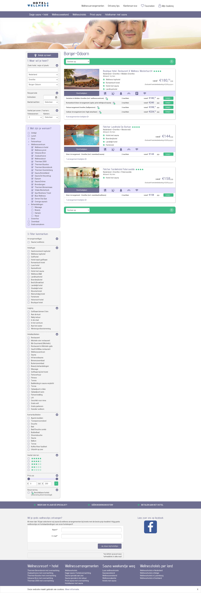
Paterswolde (126, 172)
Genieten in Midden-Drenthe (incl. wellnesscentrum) (87, 98)
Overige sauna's (41, 201)
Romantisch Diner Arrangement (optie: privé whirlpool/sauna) (90, 103)
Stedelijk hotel (36, 288)
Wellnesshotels (79, 14)
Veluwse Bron (40, 153)
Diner (33, 138)
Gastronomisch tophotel (40, 251)
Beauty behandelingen (40, 366)
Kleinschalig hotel (38, 294)
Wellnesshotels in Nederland (151, 570)
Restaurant (35, 337)
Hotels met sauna (109, 580)
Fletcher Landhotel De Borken (117, 126)
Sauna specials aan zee (74, 575)
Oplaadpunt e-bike (38, 389)
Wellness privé (40, 150)
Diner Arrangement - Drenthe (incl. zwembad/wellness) (86, 195)
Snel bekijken (81, 93)
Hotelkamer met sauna (116, 14)
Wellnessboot (40, 158)
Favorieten (148, 5)
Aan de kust (36, 314)
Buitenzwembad (37, 363)
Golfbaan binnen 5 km (39, 311)
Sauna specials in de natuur (76, 578)
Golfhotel (34, 257)
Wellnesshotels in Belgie (149, 573)
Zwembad (35, 221)
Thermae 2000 (41, 161)
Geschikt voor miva (38, 400)
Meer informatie (72, 589)
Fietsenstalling (37, 394)
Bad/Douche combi (38, 429)
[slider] (28, 479)
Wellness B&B (36, 274)
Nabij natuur (36, 317)
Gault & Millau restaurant (40, 349)
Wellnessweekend (60, 14)
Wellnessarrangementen (92, 5)
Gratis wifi (35, 403)
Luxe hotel (35, 265)
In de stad (35, 320)
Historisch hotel (37, 299)
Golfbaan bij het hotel (39, 372)
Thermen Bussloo (42, 164)
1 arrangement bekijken (76, 159)
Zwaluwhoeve (40, 156)
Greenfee (35, 218)
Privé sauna (95, 14)
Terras (33, 386)
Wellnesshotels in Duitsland (151, 578)
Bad (32, 426)
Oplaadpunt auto (37, 392)
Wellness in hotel (41, 147)
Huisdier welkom (37, 409)
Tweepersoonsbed (38, 421)
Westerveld (125, 129)
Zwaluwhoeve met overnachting (40, 573)
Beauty (37, 210)
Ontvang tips (114, 5)
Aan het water (36, 326)
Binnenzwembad (37, 360)
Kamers (46, 113)
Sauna (33, 354)
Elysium (38, 178)
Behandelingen (37, 204)
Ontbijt (34, 133)
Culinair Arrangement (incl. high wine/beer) (84, 112)
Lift (32, 397)
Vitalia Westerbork (42, 190)
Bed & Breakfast (37, 282)
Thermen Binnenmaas (43, 187)
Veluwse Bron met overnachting (40, 578)
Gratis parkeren (37, 406)
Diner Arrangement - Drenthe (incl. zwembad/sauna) (85, 154)
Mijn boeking (166, 5)
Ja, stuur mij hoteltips (109, 546)
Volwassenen (32, 113)
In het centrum (37, 323)
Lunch (33, 136)
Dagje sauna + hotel (38, 14)
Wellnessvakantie (109, 578)
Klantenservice (130, 5)
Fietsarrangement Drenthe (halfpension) (83, 107)
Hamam (38, 213)
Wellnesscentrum (38, 144)
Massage (38, 207)
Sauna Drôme (40, 181)
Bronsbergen (40, 184)
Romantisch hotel (38, 262)
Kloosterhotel (36, 291)
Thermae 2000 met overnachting (40, 580)
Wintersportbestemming (41, 328)
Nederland (107, 73)
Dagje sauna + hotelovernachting (78, 573)
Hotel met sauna (37, 271)
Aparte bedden (37, 418)
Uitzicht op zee (37, 449)
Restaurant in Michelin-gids (42, 346)
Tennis (34, 380)
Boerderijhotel (36, 279)
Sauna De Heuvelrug (43, 176)
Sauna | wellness (37, 242)
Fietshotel (35, 296)
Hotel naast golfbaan (39, 259)
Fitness (34, 377)
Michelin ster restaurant (40, 340)
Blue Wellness (40, 196)
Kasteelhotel (36, 268)
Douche (34, 424)
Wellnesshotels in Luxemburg (151, 575)
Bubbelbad (35, 432)
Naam (54, 529)
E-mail (54, 536)
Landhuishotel (36, 276)
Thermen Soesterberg (44, 170)
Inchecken (31, 97)
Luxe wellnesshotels (110, 570)
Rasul (37, 216)
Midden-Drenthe (128, 73)
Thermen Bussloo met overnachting (41, 575)
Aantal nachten (33, 102)
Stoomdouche (36, 435)
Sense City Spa (41, 198)
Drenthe (116, 73)
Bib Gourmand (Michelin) (41, 343)
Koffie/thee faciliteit (39, 446)
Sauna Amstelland (42, 173)
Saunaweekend (108, 573)
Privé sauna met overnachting (77, 580)
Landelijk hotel (36, 285)
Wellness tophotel (38, 254)
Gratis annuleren (37, 224)
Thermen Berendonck (43, 167)
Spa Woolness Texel (43, 193)
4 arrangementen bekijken (77, 116)
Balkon (33, 441)
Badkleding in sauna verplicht (42, 383)
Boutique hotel (37, 302)
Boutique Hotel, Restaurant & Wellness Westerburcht (127, 70)
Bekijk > (168, 98)
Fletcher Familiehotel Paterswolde (119, 169)
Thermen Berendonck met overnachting (43, 570)
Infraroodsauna (37, 357)
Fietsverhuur (36, 141)
